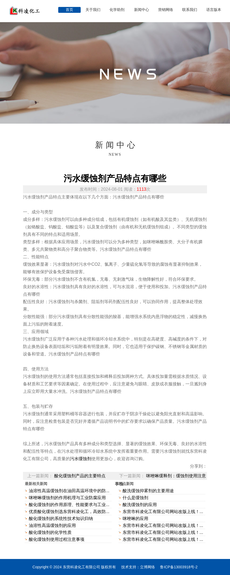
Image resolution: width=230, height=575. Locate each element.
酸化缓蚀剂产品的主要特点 (80, 476)
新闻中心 (141, 10)
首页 (69, 10)
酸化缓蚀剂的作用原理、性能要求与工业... (69, 504)
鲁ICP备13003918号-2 (178, 567)
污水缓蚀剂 (80, 458)
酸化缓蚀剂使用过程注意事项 (56, 539)
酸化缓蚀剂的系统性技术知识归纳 (61, 518)
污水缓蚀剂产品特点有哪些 (115, 178)
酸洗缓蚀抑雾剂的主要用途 (148, 490)
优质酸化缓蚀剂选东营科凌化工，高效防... (69, 511)
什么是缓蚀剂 (135, 497)
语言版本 (213, 10)
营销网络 (165, 10)
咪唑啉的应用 (135, 518)
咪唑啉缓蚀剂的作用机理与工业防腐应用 (67, 497)
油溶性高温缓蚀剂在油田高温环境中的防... (69, 490)
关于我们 (93, 10)
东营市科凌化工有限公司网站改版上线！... (163, 511)
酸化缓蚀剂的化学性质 (50, 532)
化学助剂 (118, 10)
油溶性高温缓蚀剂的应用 (52, 525)
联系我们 (189, 10)
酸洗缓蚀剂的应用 (140, 504)
